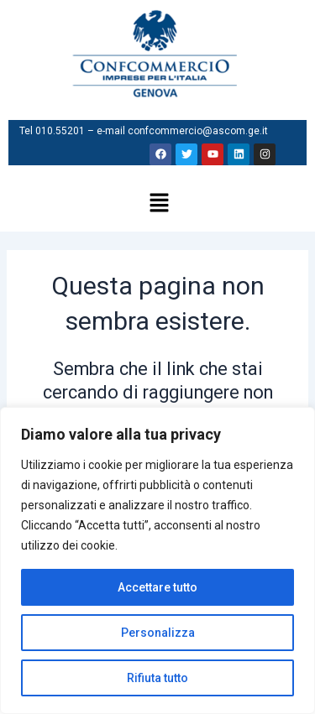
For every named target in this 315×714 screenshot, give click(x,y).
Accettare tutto (157, 587)
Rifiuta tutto (157, 678)
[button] (159, 204)
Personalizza (158, 632)
